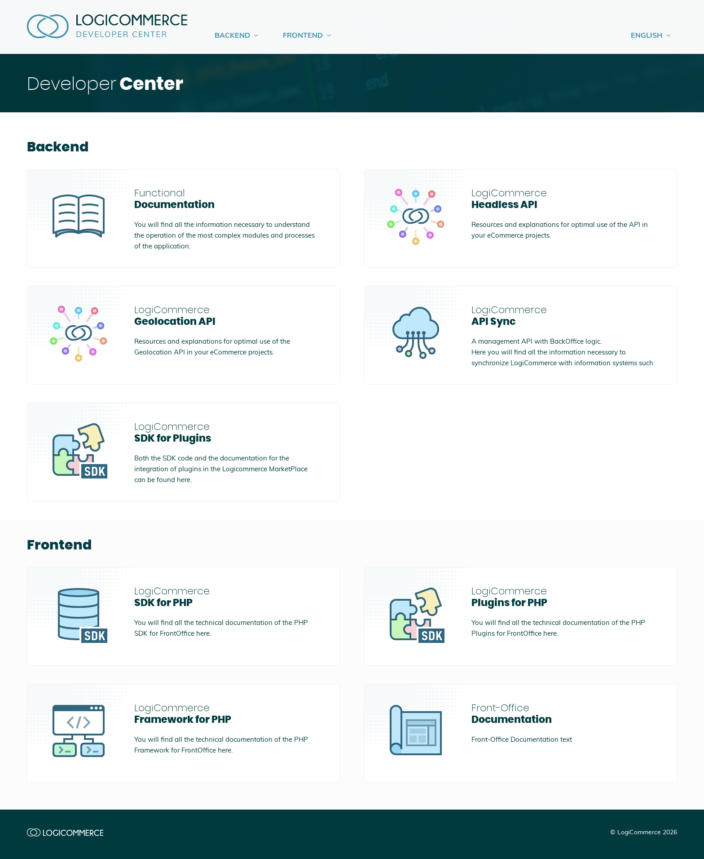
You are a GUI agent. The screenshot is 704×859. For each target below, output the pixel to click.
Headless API (562, 198)
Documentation (225, 198)
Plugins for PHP (562, 596)
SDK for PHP (225, 596)
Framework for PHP (225, 713)
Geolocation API (225, 315)
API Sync (562, 315)
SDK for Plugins (225, 432)
